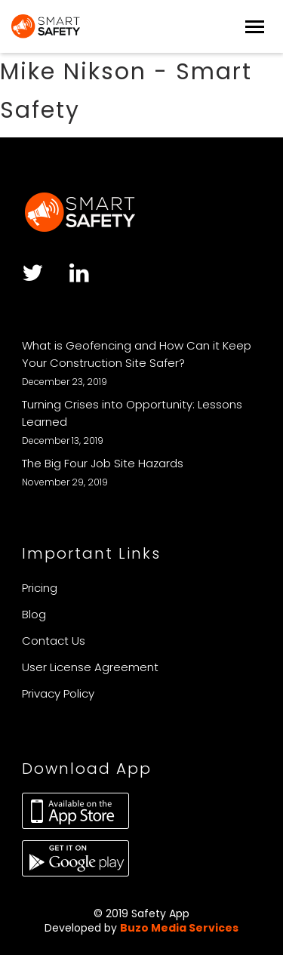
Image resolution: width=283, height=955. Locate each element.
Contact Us (53, 640)
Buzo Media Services (179, 927)
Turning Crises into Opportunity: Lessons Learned (132, 413)
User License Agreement (90, 667)
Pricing (39, 588)
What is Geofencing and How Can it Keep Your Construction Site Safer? (136, 354)
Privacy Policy (58, 693)
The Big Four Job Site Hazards (102, 463)
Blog (34, 614)
